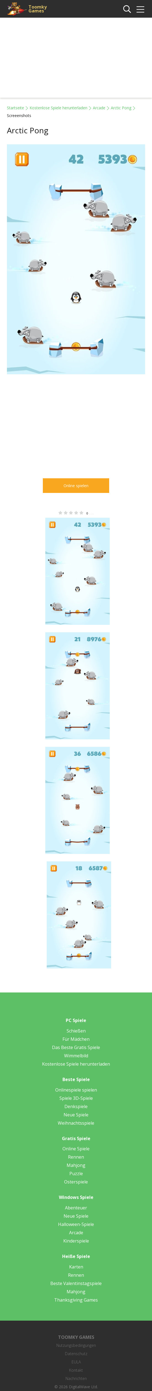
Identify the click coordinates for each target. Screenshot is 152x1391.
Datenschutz (76, 1353)
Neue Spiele (76, 1115)
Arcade (99, 107)
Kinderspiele (76, 1241)
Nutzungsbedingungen (76, 1345)
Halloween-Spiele (76, 1224)
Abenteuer (76, 1208)
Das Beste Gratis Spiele (76, 1047)
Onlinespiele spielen (76, 1090)
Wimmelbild (76, 1056)
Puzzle (76, 1173)
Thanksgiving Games (76, 1300)
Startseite (15, 107)
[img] (140, 9)
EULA (76, 1362)
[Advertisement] (76, 59)
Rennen (76, 1157)
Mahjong (76, 1165)
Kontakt (76, 1370)
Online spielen (76, 485)
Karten (76, 1267)
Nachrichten (76, 1378)
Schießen (76, 1031)
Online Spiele (76, 1149)
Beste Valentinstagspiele (76, 1283)
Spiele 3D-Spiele (76, 1098)
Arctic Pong (121, 107)
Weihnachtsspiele (76, 1123)
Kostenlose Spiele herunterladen (58, 107)
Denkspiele (76, 1106)
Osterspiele (76, 1182)
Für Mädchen (76, 1039)
